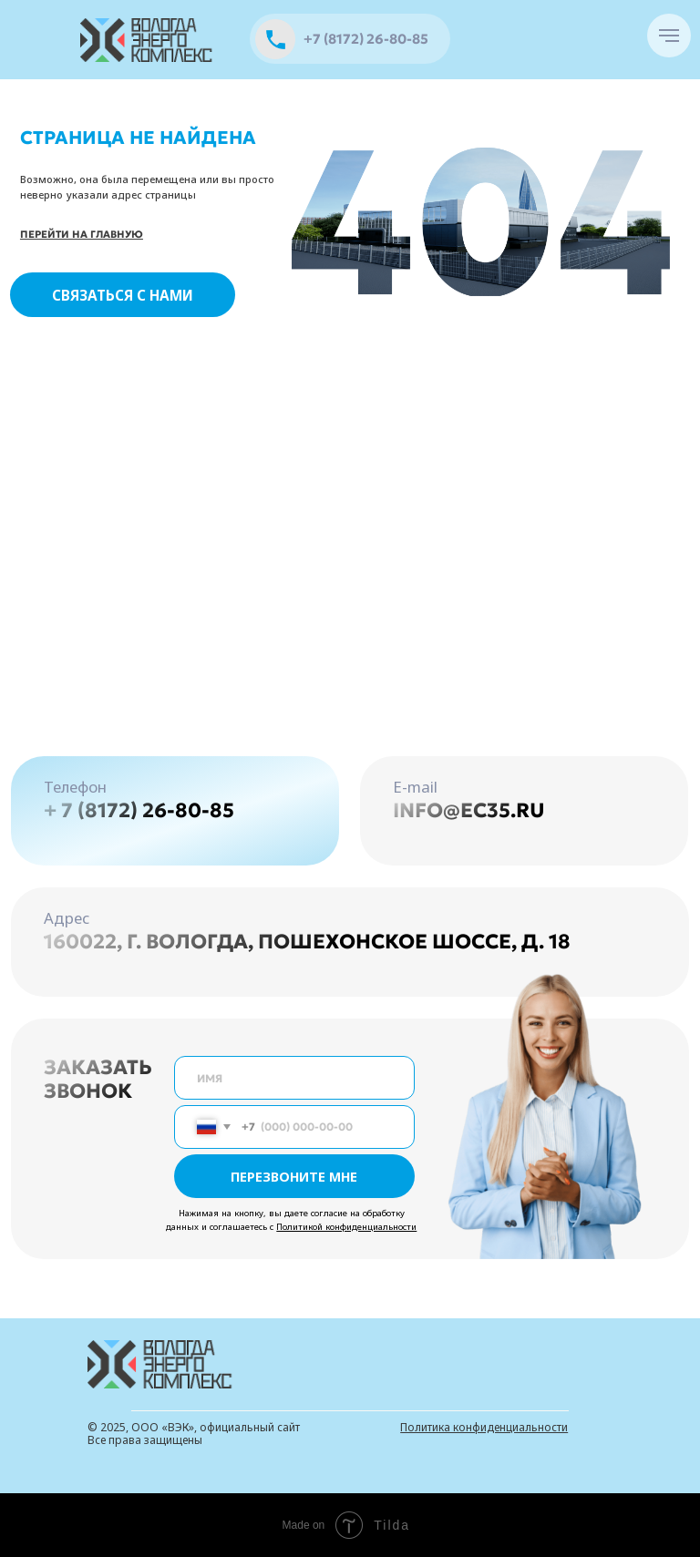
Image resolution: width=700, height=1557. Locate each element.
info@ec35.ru (469, 810)
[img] (147, 40)
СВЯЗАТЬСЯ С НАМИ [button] (122, 295)
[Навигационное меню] (669, 35)
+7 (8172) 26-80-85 (366, 38)
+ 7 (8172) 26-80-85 (139, 810)
